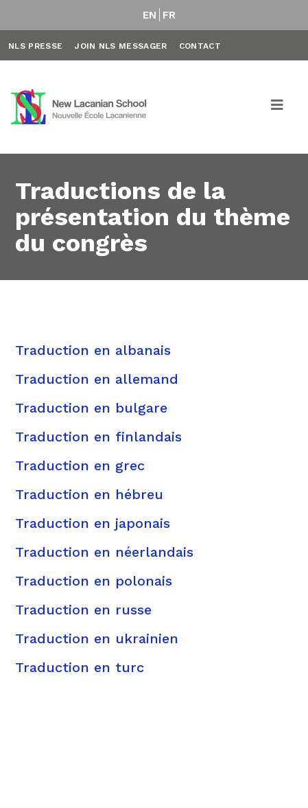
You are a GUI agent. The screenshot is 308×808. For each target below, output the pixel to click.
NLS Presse (35, 46)
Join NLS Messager (120, 46)
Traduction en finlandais (98, 436)
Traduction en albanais (93, 350)
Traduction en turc (79, 667)
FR (169, 15)
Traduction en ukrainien (96, 638)
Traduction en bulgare (91, 408)
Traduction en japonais (92, 523)
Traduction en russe (83, 609)
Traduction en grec (80, 465)
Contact (200, 46)
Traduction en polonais (93, 581)
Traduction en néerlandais (104, 552)
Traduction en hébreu (89, 494)
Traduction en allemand (96, 379)
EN (150, 15)
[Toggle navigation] (278, 107)
